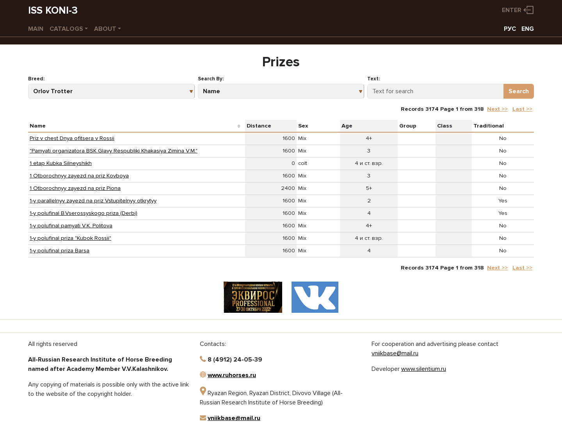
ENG (527, 29)
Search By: (211, 79)
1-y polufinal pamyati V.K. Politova (71, 225)
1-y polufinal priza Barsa (59, 250)
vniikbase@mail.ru (234, 418)
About (105, 29)
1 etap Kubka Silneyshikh (61, 163)
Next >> (497, 109)
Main (35, 29)
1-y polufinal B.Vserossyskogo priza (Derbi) (83, 213)
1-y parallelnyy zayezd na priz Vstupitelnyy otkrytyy (93, 200)
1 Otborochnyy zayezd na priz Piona (75, 188)
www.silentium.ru (423, 369)
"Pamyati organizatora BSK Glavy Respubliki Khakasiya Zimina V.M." (113, 150)
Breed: (36, 79)
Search (519, 91)
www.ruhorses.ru (232, 375)
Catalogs (66, 29)
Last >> (522, 109)
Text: (373, 79)
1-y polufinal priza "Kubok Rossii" (70, 238)
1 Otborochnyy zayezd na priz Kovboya (79, 175)
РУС (510, 29)
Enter (511, 10)
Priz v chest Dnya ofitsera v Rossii (72, 138)
